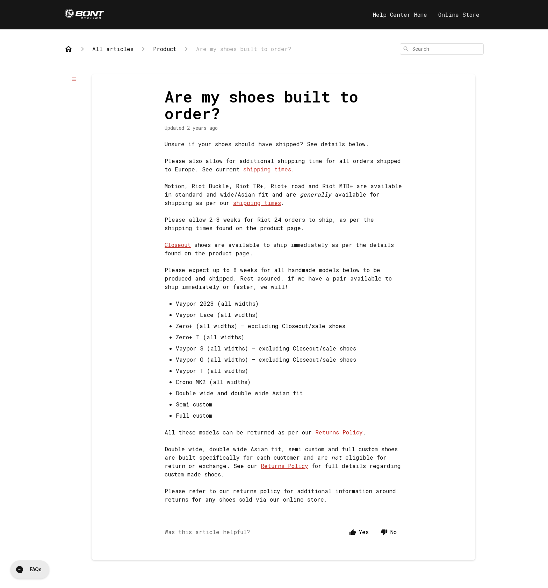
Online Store (459, 14)
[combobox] (442, 49)
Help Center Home (400, 14)
